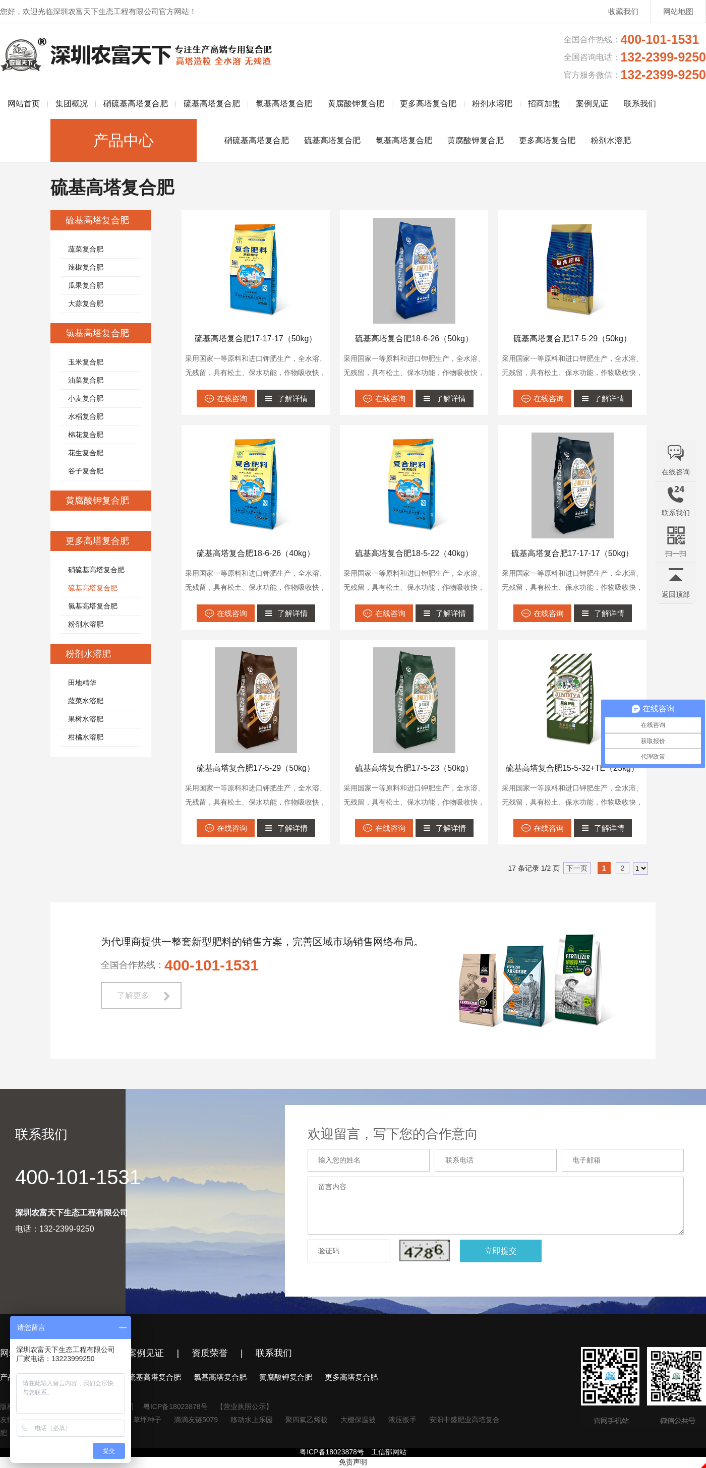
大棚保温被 (358, 1420)
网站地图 (678, 11)
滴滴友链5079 (196, 1420)
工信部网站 (388, 1452)
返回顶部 (676, 594)
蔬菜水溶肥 (85, 701)
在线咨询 (232, 398)
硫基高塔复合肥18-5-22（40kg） (414, 553)
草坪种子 (147, 1420)
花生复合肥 (85, 453)
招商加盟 (544, 103)
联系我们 (640, 103)
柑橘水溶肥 (85, 737)
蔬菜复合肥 (85, 249)
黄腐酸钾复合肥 (356, 103)
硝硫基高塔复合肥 (135, 103)
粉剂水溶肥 (492, 103)
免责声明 (353, 1462)
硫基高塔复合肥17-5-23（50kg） (414, 768)
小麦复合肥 (85, 398)
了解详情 (292, 398)
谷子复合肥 (85, 471)
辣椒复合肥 (85, 267)
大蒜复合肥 (85, 303)
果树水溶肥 (85, 719)
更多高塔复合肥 (428, 103)
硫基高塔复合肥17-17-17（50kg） (256, 338)
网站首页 (24, 103)
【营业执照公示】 (244, 1406)
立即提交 (511, 1251)
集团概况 (71, 103)
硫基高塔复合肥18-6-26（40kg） (256, 553)
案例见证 (592, 103)
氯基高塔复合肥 (284, 103)
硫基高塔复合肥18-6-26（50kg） (414, 338)
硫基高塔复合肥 (212, 103)
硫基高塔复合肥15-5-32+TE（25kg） (572, 768)
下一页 (576, 868)
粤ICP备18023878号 (175, 1406)
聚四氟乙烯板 (306, 1420)
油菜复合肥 (85, 380)
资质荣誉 (210, 1353)
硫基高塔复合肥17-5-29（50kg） (572, 338)
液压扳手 (402, 1420)
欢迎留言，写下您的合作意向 (403, 1133)
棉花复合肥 (85, 435)
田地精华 (82, 683)
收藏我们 (623, 11)
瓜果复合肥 (85, 285)
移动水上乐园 (251, 1420)
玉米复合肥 (85, 362)
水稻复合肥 (85, 416)
